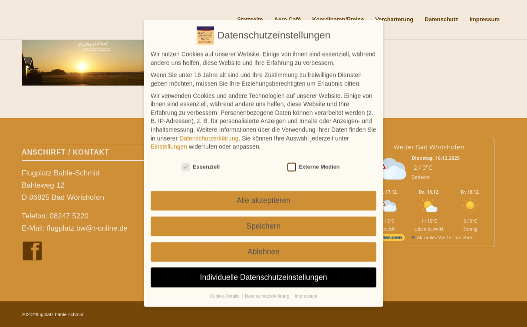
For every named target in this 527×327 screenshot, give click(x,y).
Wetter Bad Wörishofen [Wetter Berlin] (429, 146)
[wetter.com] (387, 239)
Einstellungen (169, 142)
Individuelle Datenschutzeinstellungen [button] (263, 272)
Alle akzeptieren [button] (264, 196)
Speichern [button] (264, 221)
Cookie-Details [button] (225, 291)
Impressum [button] (306, 291)
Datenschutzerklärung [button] (267, 291)
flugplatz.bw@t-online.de (87, 228)
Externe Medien (313, 162)
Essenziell (200, 162)
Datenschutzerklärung (208, 133)
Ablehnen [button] (263, 247)
